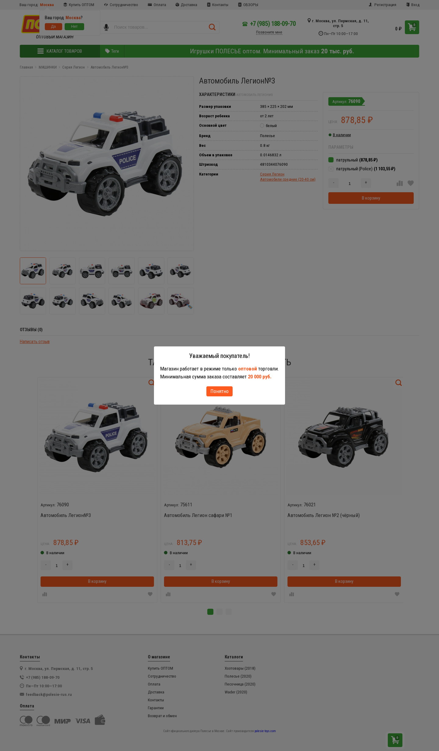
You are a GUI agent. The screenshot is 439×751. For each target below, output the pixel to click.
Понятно (219, 391)
